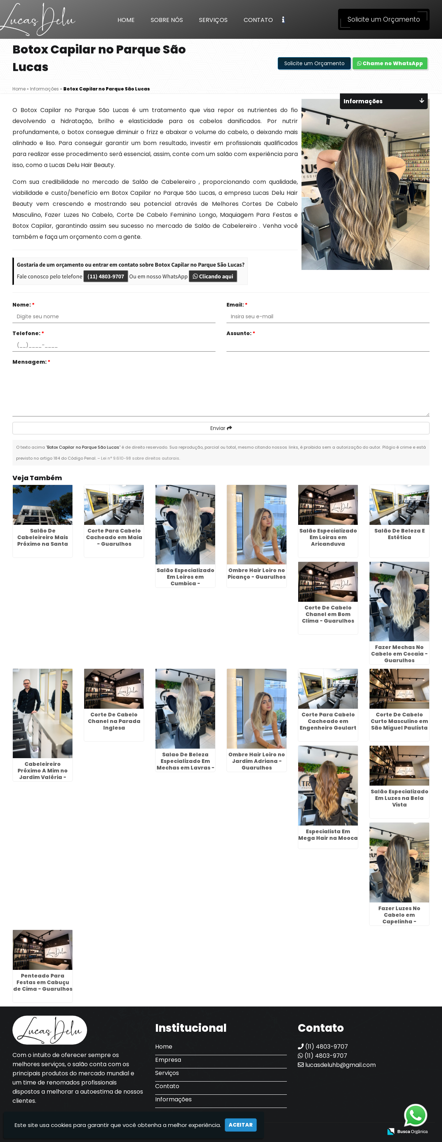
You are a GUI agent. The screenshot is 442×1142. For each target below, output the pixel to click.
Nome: (23, 304)
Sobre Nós (167, 20)
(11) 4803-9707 (105, 276)
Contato (258, 20)
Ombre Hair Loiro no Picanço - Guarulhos (257, 574)
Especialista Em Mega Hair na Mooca (328, 835)
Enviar (221, 428)
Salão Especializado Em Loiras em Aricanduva (328, 537)
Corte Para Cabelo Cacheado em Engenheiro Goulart (328, 721)
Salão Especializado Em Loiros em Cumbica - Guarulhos (185, 580)
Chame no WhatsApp (390, 63)
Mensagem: (31, 362)
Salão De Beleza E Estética (399, 534)
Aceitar (241, 1124)
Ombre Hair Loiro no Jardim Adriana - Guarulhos (256, 761)
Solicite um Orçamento (384, 19)
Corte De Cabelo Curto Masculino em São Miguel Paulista (399, 721)
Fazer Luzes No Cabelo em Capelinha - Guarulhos (399, 918)
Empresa (168, 1060)
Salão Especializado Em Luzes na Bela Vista (399, 798)
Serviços (213, 20)
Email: (237, 304)
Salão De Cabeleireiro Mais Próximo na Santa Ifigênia (42, 540)
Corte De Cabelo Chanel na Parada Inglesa (114, 721)
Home (126, 20)
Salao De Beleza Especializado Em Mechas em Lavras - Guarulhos (185, 764)
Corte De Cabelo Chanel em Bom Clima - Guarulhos (328, 614)
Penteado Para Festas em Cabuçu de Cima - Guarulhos (42, 982)
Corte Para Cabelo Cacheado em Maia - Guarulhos (114, 537)
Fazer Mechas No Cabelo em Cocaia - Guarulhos (399, 654)
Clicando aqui (213, 276)
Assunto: (240, 333)
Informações (173, 1099)
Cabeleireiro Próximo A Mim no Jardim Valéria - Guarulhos (43, 773)
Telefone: (28, 333)
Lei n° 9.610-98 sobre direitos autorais (140, 458)
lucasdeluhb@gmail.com (337, 1065)
